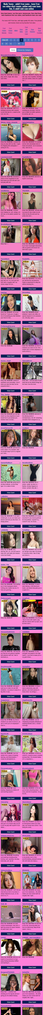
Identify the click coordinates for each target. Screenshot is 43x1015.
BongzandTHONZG (7, 972)
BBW (16, 30)
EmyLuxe (25, 496)
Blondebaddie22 (28, 768)
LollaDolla (4, 530)
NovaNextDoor (27, 463)
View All (5, 40)
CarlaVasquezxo (28, 1006)
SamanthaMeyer (6, 463)
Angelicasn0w (27, 700)
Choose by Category (24, 50)
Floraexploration (7, 768)
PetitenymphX (6, 598)
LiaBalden (4, 496)
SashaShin (26, 666)
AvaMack (25, 428)
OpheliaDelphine (28, 122)
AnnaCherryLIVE (7, 428)
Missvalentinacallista (8, 55)
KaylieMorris (26, 157)
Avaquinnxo (5, 700)
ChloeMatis (26, 564)
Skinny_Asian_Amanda (9, 122)
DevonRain (26, 292)
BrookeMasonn (6, 224)
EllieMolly (25, 870)
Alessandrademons (8, 632)
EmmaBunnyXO (28, 394)
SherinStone (26, 802)
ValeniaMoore (27, 361)
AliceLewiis (26, 835)
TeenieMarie (5, 259)
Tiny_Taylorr (5, 394)
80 (19, 44)
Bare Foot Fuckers (39, 30)
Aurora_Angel (6, 361)
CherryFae (4, 802)
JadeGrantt (26, 224)
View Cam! (11, 85)
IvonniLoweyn (27, 734)
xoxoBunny (5, 190)
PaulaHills (25, 259)
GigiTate (4, 292)
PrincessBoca (27, 89)
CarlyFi (3, 937)
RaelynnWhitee (27, 326)
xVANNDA (25, 632)
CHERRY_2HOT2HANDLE (31, 937)
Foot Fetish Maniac (4, 30)
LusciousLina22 (6, 157)
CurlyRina (25, 530)
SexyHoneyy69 (6, 666)
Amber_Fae (5, 564)
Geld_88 (4, 904)
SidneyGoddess (6, 870)
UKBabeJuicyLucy (7, 835)
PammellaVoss (6, 1006)
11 (11, 44)
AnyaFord (25, 598)
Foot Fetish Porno (10, 30)
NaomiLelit (5, 734)
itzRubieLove (5, 89)
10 (6, 44)
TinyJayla (25, 190)
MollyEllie (25, 972)
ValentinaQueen (28, 904)
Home (13, 50)
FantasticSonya (27, 55)
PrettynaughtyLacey (8, 326)
